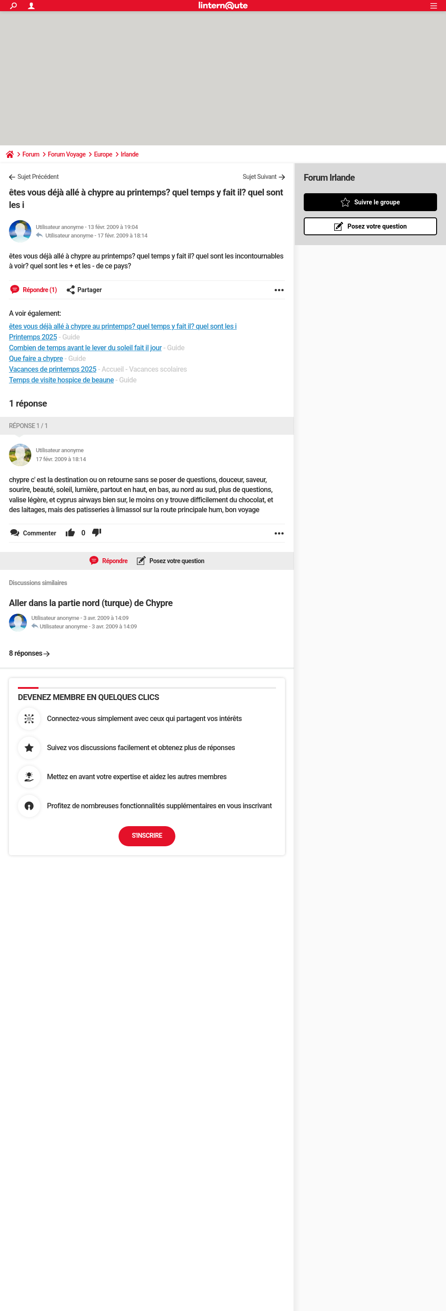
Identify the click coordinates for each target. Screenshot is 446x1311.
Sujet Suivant (259, 176)
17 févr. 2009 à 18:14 (123, 235)
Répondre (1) (39, 289)
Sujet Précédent (38, 176)
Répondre (114, 560)
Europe (103, 154)
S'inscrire (147, 835)
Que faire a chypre (36, 358)
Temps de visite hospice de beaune (61, 380)
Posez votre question (176, 560)
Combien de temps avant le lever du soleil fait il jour (85, 348)
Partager (84, 289)
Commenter (38, 533)
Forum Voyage (66, 154)
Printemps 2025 (33, 337)
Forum (30, 154)
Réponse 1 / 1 (28, 425)
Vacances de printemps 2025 (52, 369)
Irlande (130, 154)
